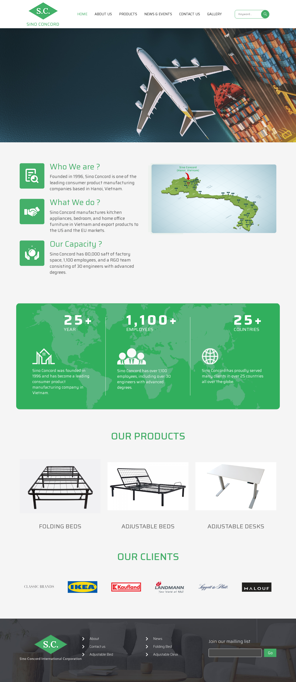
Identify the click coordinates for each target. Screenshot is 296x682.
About (94, 639)
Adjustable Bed (101, 654)
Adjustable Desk (165, 654)
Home (82, 14)
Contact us (189, 14)
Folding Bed (162, 646)
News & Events (158, 14)
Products (128, 14)
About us (103, 14)
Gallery (214, 14)
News (157, 639)
